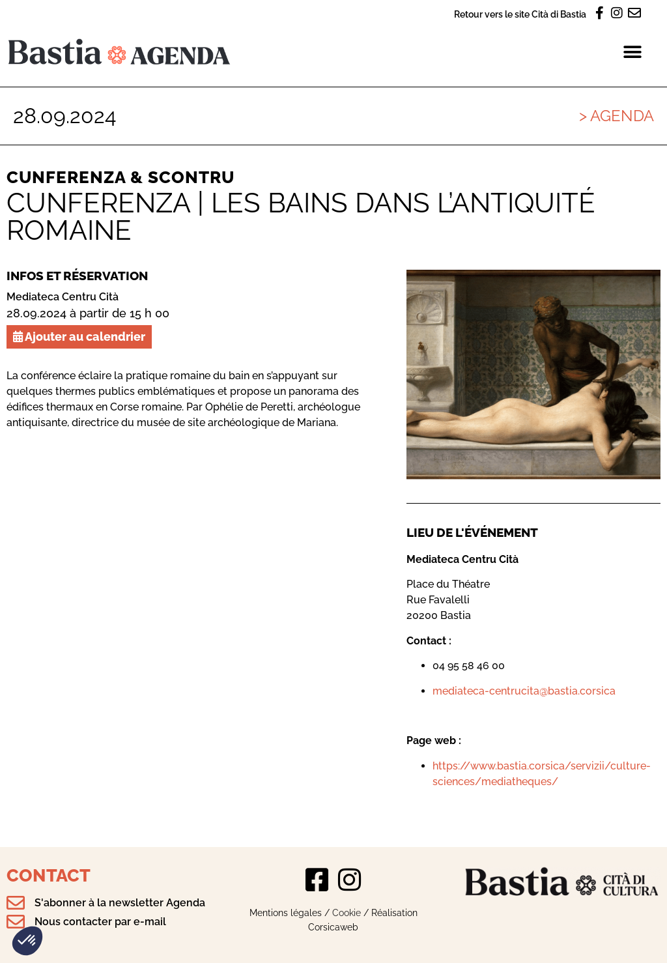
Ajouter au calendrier (79, 336)
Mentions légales (285, 912)
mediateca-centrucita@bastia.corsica (524, 691)
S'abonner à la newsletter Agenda (120, 903)
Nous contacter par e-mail (100, 921)
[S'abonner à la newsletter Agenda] (16, 903)
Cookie (346, 912)
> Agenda (616, 115)
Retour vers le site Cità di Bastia (520, 14)
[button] (27, 940)
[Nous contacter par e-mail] (16, 922)
